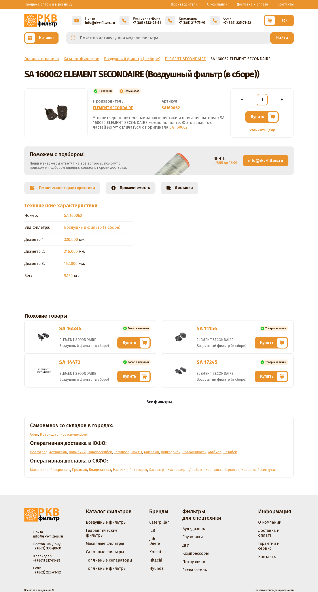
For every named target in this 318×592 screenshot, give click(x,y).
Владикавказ (100, 470)
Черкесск (231, 470)
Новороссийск (99, 452)
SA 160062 (178, 127)
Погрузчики (193, 561)
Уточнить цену (262, 130)
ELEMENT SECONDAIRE (113, 107)
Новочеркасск (194, 452)
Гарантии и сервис (268, 546)
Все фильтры (159, 401)
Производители (184, 4)
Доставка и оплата (252, 4)
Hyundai (157, 568)
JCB (152, 530)
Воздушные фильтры (106, 522)
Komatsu (157, 551)
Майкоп (214, 452)
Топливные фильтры (106, 568)
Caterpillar (159, 522)
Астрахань (58, 452)
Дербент (196, 470)
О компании (217, 4)
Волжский (77, 452)
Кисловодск (177, 470)
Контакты (285, 4)
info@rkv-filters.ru (265, 160)
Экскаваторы (195, 570)
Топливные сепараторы (109, 560)
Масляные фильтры (105, 543)
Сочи (34, 434)
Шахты (136, 452)
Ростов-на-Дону (74, 434)
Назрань (248, 470)
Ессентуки (266, 470)
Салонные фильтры (105, 551)
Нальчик (120, 470)
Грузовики (192, 536)
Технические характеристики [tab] (62, 188)
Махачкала (39, 470)
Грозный (79, 470)
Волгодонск (170, 452)
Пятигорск (138, 470)
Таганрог (121, 452)
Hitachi (155, 560)
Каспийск (213, 470)
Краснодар (49, 434)
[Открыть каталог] (41, 38)
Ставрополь (60, 470)
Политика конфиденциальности (274, 590)
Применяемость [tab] (130, 188)
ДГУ (185, 545)
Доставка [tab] (179, 188)
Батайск (230, 452)
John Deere (154, 541)
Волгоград (38, 452)
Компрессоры (195, 553)
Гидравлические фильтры (101, 533)
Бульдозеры (194, 528)
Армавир (151, 452)
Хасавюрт (157, 470)
